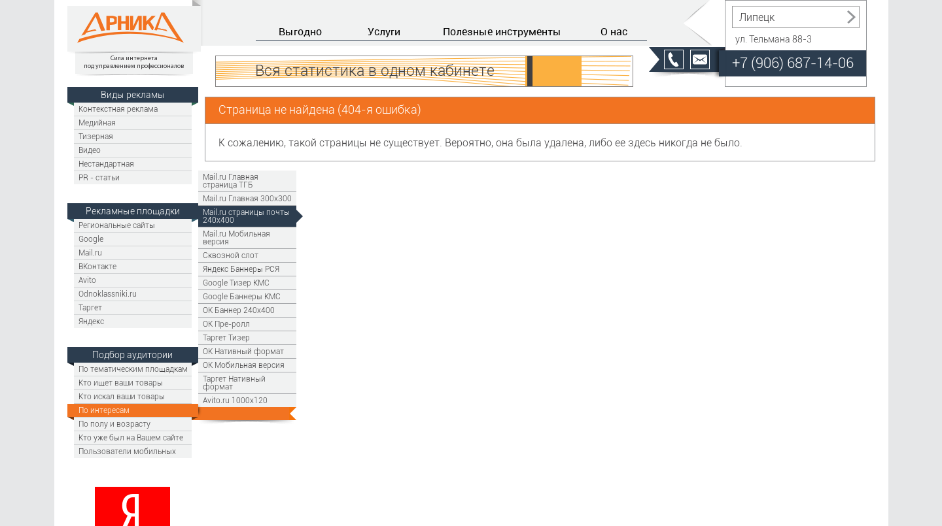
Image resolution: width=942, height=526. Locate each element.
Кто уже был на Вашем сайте (130, 437)
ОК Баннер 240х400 (239, 310)
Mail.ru (90, 252)
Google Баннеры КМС (242, 296)
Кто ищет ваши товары (120, 382)
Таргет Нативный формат (234, 382)
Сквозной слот (230, 255)
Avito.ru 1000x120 (235, 400)
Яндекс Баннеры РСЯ (241, 269)
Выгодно (300, 31)
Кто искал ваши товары (121, 396)
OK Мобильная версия (244, 365)
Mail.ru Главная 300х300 (247, 198)
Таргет (90, 307)
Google (90, 239)
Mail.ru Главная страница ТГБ (230, 180)
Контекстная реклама (118, 109)
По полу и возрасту (114, 424)
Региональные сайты (116, 225)
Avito (87, 280)
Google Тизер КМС (236, 283)
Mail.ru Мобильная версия (236, 237)
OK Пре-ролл (226, 324)
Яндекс (91, 321)
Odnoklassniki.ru (107, 294)
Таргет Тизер (226, 337)
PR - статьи (99, 177)
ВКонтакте (97, 266)
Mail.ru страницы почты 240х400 (246, 216)
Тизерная (95, 136)
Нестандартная (106, 164)
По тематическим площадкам (133, 369)
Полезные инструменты (502, 31)
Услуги (384, 31)
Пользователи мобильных (127, 451)
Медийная (97, 122)
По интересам (104, 410)
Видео (89, 150)
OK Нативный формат (243, 351)
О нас (614, 31)
